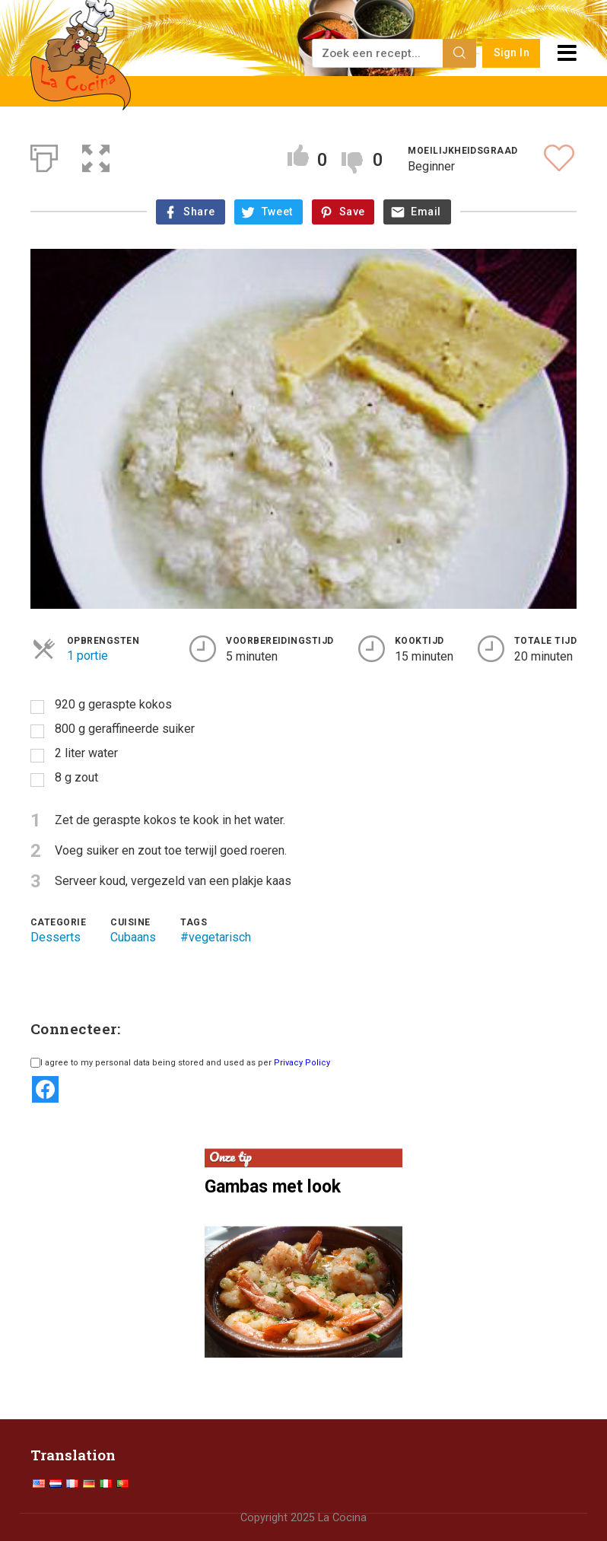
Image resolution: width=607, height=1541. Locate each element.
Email (425, 211)
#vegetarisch (215, 937)
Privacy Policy (302, 1063)
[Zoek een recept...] (378, 53)
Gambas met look (273, 1186)
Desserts (55, 937)
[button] (96, 155)
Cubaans (133, 937)
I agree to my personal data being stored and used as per (180, 1063)
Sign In (511, 52)
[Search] (459, 53)
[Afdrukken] (44, 155)
